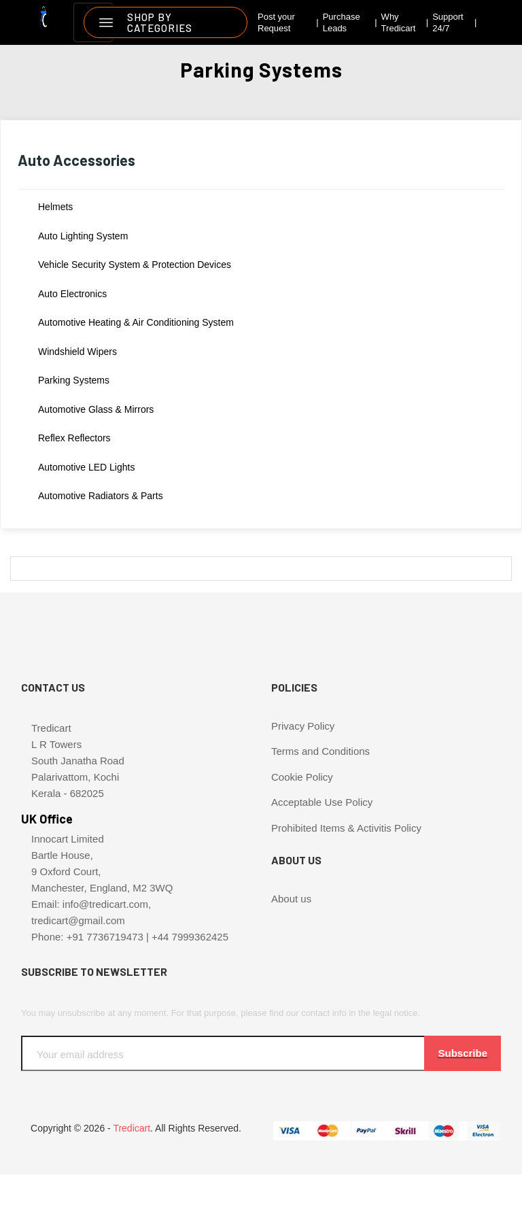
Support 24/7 (448, 23)
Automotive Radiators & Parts (100, 495)
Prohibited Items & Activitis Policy (346, 828)
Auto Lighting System (83, 236)
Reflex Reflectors (74, 437)
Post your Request (276, 23)
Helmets (55, 206)
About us (291, 898)
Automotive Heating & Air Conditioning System (136, 322)
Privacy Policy (302, 726)
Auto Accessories (76, 160)
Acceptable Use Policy (321, 802)
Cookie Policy (302, 777)
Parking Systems (73, 380)
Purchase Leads (341, 23)
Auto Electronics (72, 293)
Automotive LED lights (86, 467)
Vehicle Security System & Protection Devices (134, 264)
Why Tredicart (398, 23)
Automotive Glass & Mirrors (96, 409)
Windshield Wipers (77, 351)
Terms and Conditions (320, 751)
